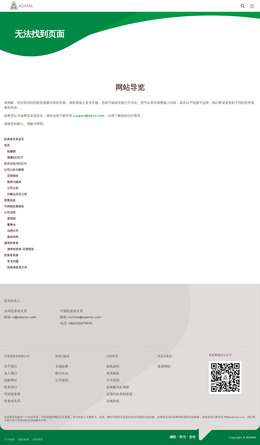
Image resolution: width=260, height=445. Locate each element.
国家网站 (10, 380)
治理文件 (12, 230)
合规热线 (112, 400)
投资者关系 (12, 400)
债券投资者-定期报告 (20, 249)
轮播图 (11, 151)
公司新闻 (61, 380)
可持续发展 (12, 393)
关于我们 (10, 366)
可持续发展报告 (14, 206)
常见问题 (12, 261)
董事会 (11, 224)
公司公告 (12, 188)
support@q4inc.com (89, 115)
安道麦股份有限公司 (17, 356)
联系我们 (10, 387)
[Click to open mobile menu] (252, 6)
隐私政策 (112, 366)
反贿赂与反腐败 (117, 387)
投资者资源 (11, 255)
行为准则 (112, 380)
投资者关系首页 (14, 139)
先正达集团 (165, 356)
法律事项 (112, 356)
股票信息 (9, 200)
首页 (7, 145)
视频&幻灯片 (15, 157)
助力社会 (61, 373)
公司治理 (9, 212)
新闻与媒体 (14, 181)
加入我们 (10, 373)
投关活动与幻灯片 (15, 163)
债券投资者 (11, 243)
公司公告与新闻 (14, 169)
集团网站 (164, 366)
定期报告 (12, 175)
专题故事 (61, 366)
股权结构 (12, 236)
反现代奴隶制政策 (119, 393)
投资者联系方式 (17, 267)
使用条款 (112, 373)
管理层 (11, 218)
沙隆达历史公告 (17, 194)
